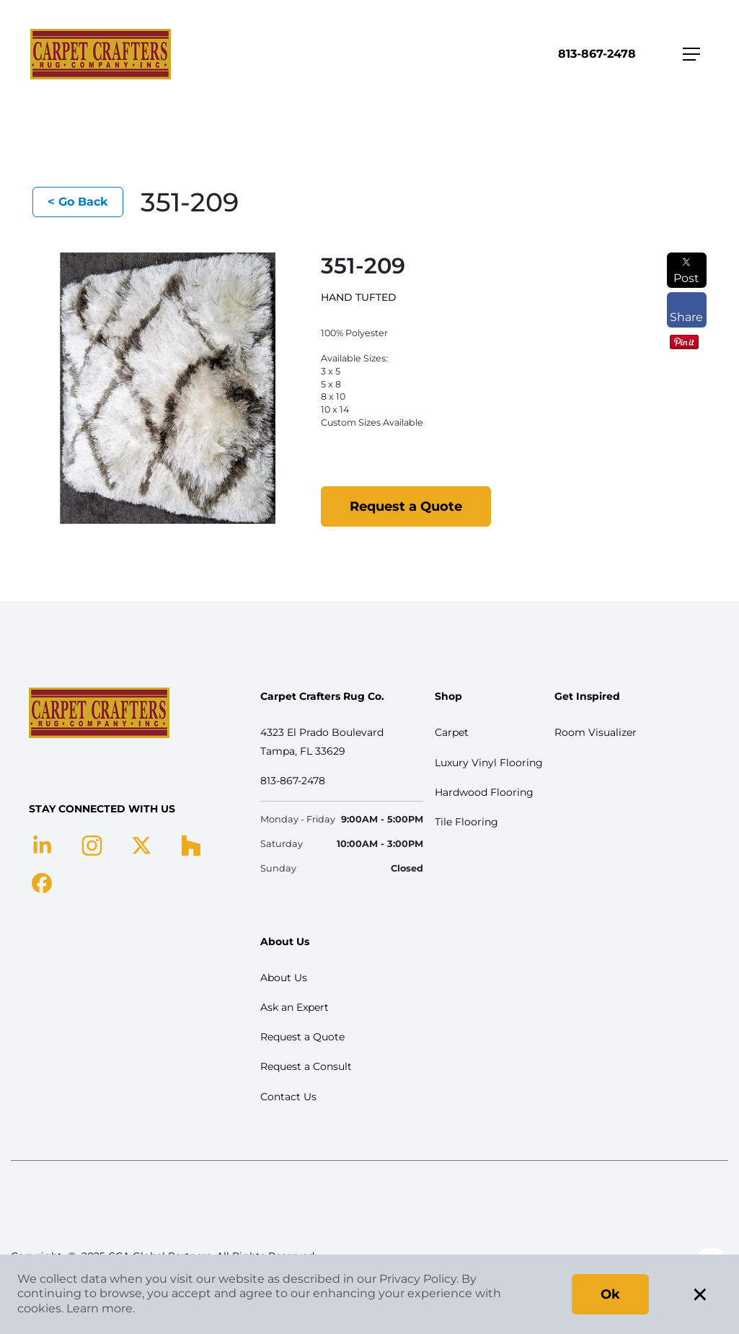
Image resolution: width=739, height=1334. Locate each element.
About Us (283, 977)
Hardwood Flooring (484, 792)
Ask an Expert (294, 1007)
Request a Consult (306, 1066)
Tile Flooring (466, 821)
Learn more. (100, 1308)
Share (686, 310)
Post (686, 270)
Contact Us (288, 1096)
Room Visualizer (595, 732)
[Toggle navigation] (691, 54)
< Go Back (78, 202)
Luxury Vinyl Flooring (489, 762)
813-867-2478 (597, 54)
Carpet (452, 732)
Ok (610, 1294)
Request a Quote (406, 506)
